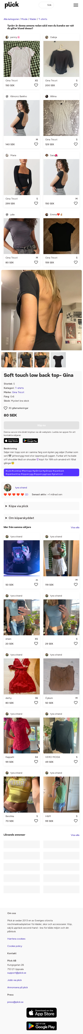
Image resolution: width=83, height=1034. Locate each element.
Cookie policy (14, 946)
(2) (26, 494)
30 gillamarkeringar (18, 408)
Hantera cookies (16, 938)
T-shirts (43, 19)
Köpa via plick (18, 506)
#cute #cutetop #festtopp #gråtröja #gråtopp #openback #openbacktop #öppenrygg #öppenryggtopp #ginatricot (35, 472)
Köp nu (41, 425)
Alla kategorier (11, 19)
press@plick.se (15, 1002)
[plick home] (12, 5)
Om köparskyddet (21, 518)
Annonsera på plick (17, 987)
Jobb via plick (14, 980)
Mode (24, 19)
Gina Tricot (18, 392)
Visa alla (75, 527)
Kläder (33, 19)
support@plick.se (16, 972)
